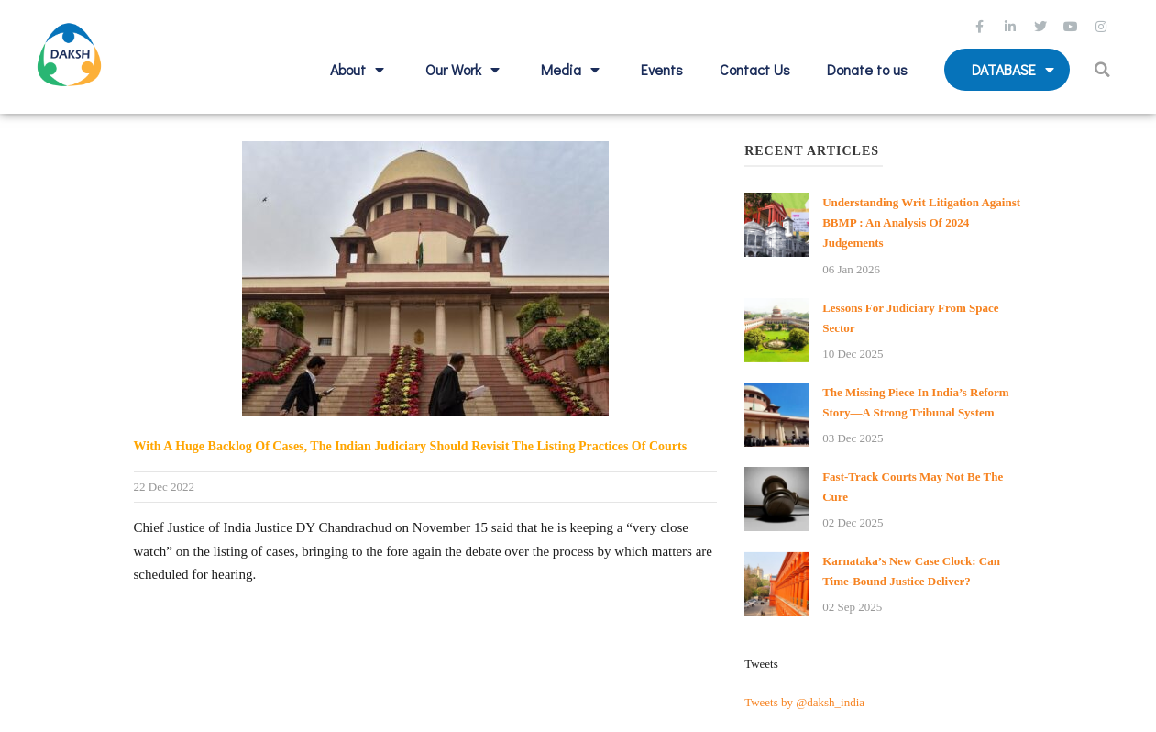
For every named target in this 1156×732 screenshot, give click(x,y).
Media (572, 69)
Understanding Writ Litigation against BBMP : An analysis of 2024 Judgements (921, 222)
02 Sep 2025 (852, 607)
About (359, 69)
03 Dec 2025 (852, 438)
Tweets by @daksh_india (804, 702)
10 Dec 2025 (852, 353)
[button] (1104, 69)
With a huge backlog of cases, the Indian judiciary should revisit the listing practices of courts (411, 446)
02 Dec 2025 (852, 522)
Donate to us (867, 69)
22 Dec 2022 (164, 487)
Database (1015, 69)
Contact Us (755, 69)
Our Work (464, 69)
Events (662, 69)
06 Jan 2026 (851, 269)
